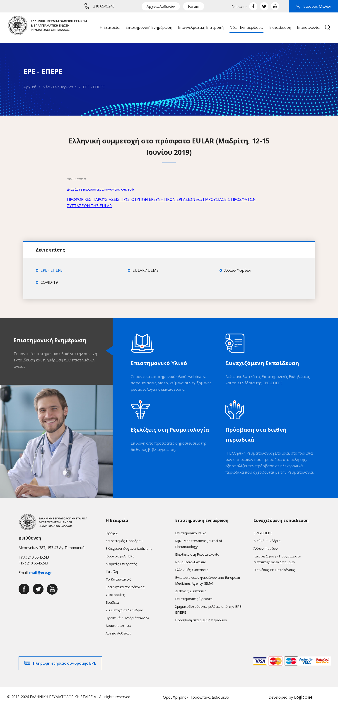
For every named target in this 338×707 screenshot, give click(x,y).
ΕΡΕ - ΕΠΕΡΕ (94, 87)
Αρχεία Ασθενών (161, 6)
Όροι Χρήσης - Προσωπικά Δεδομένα (196, 697)
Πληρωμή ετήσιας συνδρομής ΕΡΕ (64, 663)
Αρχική (29, 87)
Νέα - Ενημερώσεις (60, 87)
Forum (193, 6)
